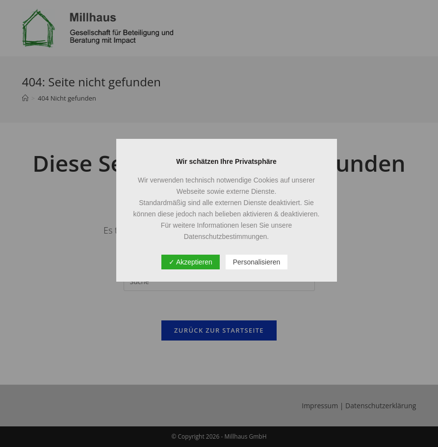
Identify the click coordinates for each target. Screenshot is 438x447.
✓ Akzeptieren (190, 262)
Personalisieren (257, 262)
